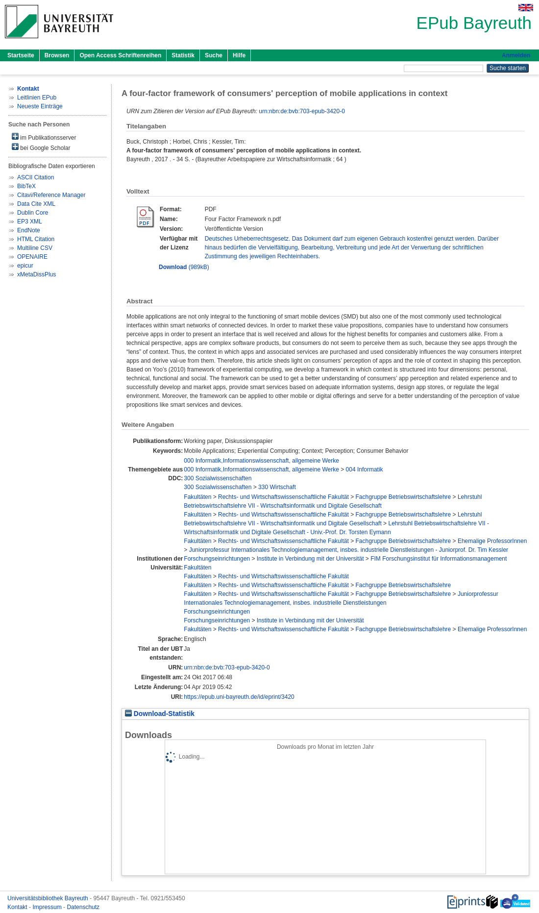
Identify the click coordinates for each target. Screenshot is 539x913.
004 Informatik (364, 469)
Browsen (57, 55)
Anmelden (516, 55)
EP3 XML (29, 221)
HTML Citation (35, 239)
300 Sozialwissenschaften (217, 478)
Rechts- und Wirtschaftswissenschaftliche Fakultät (283, 497)
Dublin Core (32, 212)
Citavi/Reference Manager (51, 195)
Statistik (183, 55)
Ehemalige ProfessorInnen (492, 541)
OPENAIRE (32, 256)
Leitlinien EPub (36, 97)
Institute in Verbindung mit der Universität (310, 558)
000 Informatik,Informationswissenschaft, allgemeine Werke (261, 460)
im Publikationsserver (44, 137)
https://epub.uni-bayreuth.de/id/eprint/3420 (239, 696)
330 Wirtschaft (277, 487)
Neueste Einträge (40, 106)
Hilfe (239, 55)
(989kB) (184, 267)
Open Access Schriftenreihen (120, 55)
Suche (213, 55)
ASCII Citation (35, 177)
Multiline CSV (34, 248)
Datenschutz (83, 907)
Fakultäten (197, 497)
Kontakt (18, 907)
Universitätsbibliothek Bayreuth (48, 898)
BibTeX (26, 186)
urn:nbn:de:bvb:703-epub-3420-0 (301, 111)
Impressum (47, 907)
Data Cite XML (36, 203)
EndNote (28, 230)
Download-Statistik (160, 713)
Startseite (20, 55)
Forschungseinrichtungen (217, 558)
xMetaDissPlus (36, 274)
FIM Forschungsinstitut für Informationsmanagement (438, 558)
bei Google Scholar (41, 147)
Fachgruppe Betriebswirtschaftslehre (403, 497)
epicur (25, 265)
